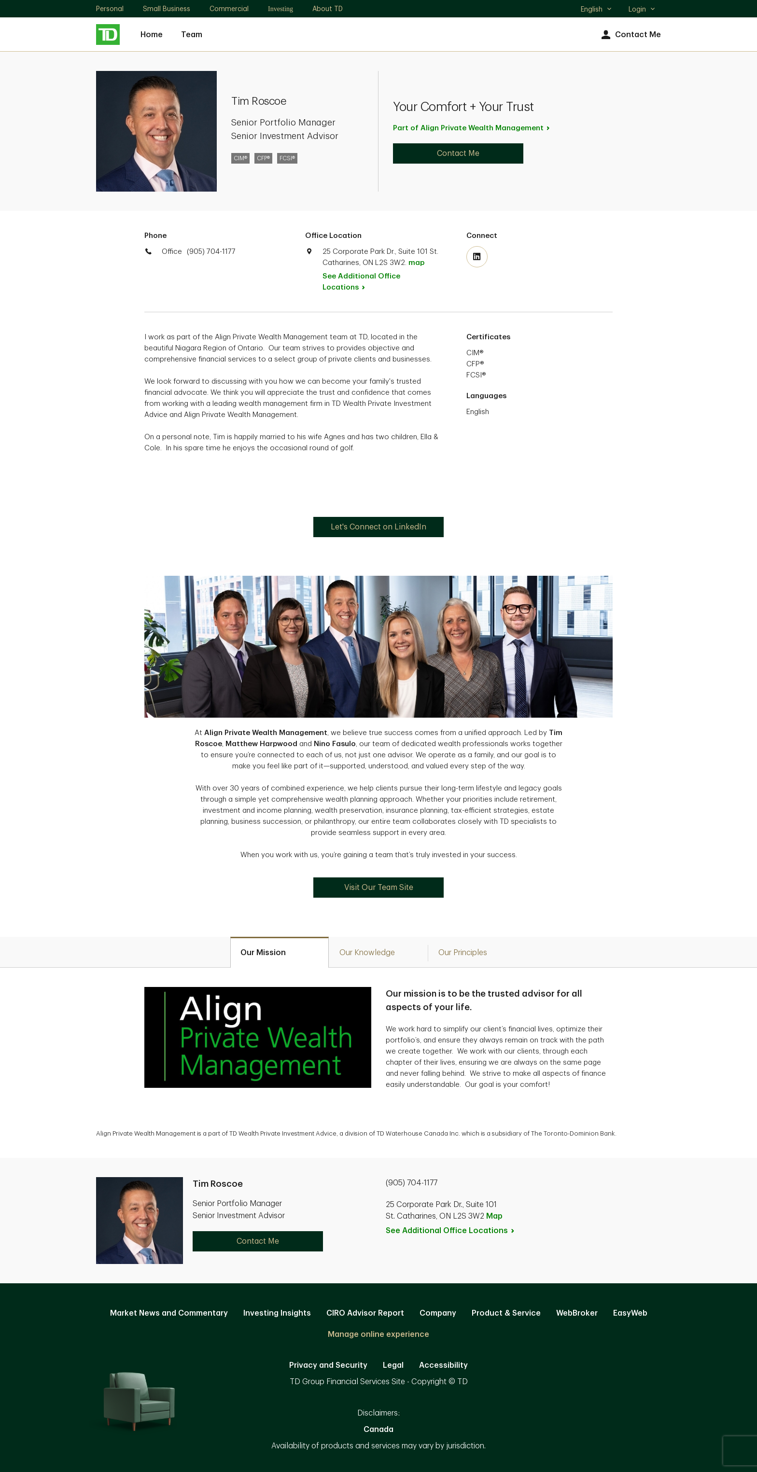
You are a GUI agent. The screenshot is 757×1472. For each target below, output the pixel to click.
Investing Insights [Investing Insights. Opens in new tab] (277, 1313)
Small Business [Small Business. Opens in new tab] (166, 8)
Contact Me (630, 35)
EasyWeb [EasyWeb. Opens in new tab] (630, 1313)
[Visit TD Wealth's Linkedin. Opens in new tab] (477, 256)
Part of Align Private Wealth (472, 128)
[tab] (279, 952)
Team (191, 35)
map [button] (416, 262)
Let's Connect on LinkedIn (378, 527)
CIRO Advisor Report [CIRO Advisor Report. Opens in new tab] (365, 1313)
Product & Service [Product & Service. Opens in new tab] (506, 1313)
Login (642, 9)
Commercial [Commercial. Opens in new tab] (229, 8)
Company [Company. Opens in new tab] (438, 1313)
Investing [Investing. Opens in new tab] (280, 9)
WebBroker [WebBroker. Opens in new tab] (577, 1313)
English (596, 10)
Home (151, 35)
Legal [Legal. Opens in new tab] (393, 1365)
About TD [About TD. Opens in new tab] (327, 8)
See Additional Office (361, 282)
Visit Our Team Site (378, 887)
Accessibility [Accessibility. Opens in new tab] (443, 1365)
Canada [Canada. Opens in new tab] (378, 1429)
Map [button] (494, 1216)
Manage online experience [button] (378, 1334)
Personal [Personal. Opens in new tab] (110, 8)
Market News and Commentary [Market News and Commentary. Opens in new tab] (169, 1313)
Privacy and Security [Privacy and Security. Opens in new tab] (328, 1365)
